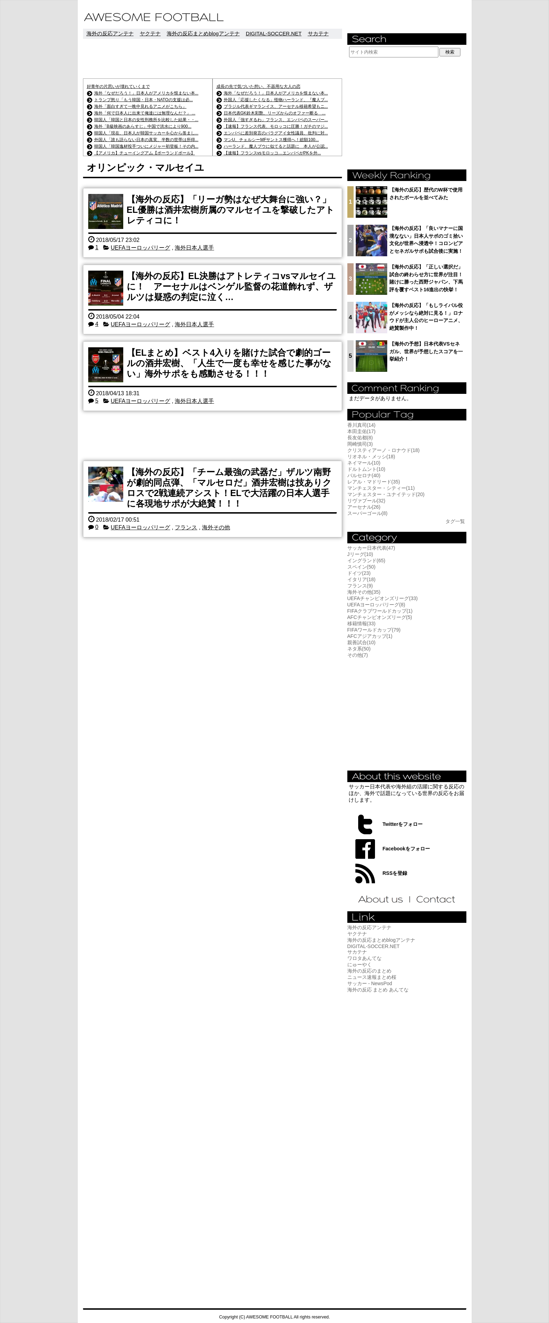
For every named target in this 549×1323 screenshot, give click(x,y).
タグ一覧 (455, 521)
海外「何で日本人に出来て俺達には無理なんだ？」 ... (144, 113)
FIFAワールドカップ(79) (374, 630)
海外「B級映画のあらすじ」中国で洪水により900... (143, 126)
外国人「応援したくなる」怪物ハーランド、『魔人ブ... (276, 99)
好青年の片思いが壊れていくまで (118, 86)
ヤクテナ (150, 33)
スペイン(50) (361, 567)
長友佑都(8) (360, 437)
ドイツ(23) (359, 573)
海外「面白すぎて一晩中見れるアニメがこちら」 (140, 106)
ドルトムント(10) (366, 469)
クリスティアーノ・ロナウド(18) (383, 450)
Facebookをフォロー (406, 848)
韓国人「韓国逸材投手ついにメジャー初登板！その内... (146, 146)
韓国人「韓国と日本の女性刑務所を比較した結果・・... (146, 119)
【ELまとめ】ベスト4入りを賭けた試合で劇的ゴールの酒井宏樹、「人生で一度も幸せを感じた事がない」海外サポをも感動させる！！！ (229, 363)
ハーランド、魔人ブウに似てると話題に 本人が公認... (276, 146)
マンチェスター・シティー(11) (381, 488)
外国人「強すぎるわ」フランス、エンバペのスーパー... (276, 119)
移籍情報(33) (361, 623)
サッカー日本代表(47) (371, 548)
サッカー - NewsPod (369, 983)
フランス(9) (360, 586)
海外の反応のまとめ (369, 971)
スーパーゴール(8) (367, 513)
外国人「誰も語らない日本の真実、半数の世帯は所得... (146, 139)
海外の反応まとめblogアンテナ (203, 33)
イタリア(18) (361, 579)
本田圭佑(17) (361, 431)
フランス (186, 527)
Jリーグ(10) (360, 554)
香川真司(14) (361, 425)
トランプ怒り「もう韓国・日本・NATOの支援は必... (143, 99)
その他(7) (357, 655)
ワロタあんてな (364, 958)
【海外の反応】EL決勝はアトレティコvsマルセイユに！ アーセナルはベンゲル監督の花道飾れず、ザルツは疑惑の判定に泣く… (231, 286)
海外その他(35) (364, 592)
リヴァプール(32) (366, 500)
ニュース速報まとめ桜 (371, 977)
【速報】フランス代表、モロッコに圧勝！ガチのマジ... (276, 126)
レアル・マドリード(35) (373, 482)
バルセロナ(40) (364, 475)
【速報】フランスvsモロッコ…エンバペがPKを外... (272, 153)
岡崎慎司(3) (360, 444)
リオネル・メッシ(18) (371, 456)
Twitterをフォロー (403, 824)
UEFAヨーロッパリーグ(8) (376, 604)
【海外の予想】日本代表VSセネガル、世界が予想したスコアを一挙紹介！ (426, 351)
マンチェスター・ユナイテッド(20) (386, 494)
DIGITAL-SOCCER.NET (273, 33)
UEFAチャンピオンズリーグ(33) (382, 598)
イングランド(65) (366, 560)
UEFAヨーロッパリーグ (140, 248)
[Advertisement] (212, 58)
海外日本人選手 (194, 248)
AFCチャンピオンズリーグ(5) (379, 617)
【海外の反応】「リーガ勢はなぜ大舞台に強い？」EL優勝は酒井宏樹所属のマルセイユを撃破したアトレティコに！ (231, 209)
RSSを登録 (395, 873)
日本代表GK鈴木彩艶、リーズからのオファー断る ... (275, 113)
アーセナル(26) (364, 507)
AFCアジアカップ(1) (369, 636)
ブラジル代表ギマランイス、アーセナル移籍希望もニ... (276, 106)
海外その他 (216, 527)
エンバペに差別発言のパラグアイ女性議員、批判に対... (276, 133)
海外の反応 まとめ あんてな (378, 990)
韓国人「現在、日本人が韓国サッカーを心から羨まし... (146, 133)
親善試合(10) (361, 642)
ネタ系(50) (359, 649)
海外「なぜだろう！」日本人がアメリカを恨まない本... (146, 93)
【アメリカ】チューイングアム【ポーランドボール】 (144, 153)
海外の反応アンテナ (110, 33)
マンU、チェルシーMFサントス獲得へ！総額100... (271, 139)
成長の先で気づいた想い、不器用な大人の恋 (258, 86)
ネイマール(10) (364, 463)
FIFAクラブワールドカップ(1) (380, 611)
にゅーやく (359, 964)
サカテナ (318, 33)
